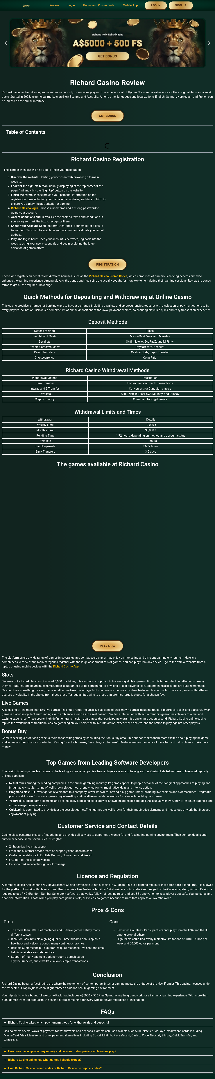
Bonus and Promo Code (98, 5)
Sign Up (181, 5)
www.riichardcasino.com (63, 1027)
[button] (6, 43)
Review (54, 5)
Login (71, 5)
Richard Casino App (66, 595)
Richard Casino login (24, 208)
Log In (155, 5)
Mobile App (130, 5)
